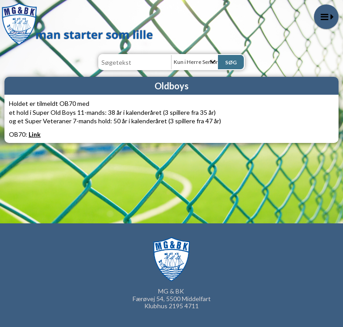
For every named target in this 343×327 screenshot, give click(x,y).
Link (35, 134)
